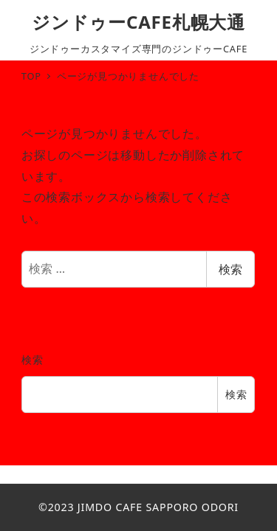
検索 (230, 269)
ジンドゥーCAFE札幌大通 (138, 22)
